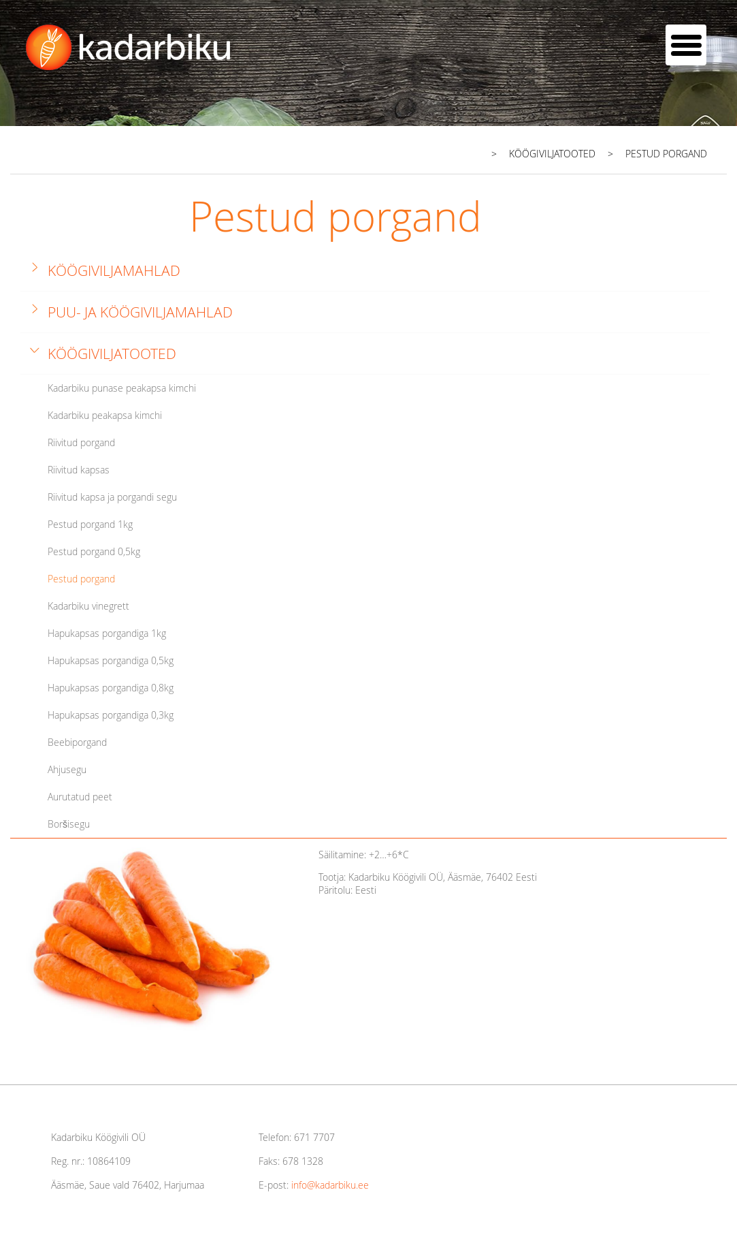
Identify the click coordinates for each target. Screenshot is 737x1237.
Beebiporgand (77, 742)
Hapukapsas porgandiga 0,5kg (111, 660)
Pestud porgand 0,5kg (94, 551)
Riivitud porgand (81, 442)
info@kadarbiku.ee (330, 1184)
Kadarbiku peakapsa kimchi (105, 415)
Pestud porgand (81, 578)
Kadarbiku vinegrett (88, 605)
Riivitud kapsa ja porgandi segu (112, 496)
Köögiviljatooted (112, 353)
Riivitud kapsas (79, 469)
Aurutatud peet (80, 796)
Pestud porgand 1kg (90, 524)
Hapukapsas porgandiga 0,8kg (111, 687)
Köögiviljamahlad (114, 270)
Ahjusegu (67, 769)
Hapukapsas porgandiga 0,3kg (111, 714)
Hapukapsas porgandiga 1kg (107, 633)
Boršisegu (69, 823)
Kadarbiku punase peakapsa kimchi (122, 387)
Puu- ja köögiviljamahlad (140, 312)
